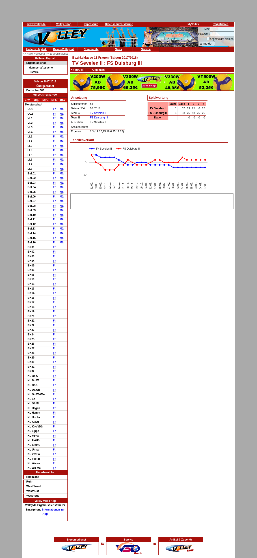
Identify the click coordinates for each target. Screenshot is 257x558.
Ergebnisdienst (36, 62)
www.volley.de (36, 24)
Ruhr (29, 481)
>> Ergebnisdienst (57, 53)
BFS (54, 99)
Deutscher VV (35, 90)
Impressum (91, 24)
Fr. (54, 109)
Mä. (62, 109)
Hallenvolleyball (36, 49)
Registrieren (220, 24)
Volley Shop (63, 24)
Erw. (27, 99)
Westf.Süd (32, 495)
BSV (63, 99)
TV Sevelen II (98, 113)
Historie (34, 72)
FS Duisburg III (99, 117)
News (118, 49)
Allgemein (98, 69)
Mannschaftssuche (41, 67)
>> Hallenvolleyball (34, 53)
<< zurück (77, 69)
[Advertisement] (151, 200)
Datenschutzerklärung (119, 24)
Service (146, 49)
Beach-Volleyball (63, 49)
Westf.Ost (32, 491)
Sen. (45, 99)
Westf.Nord (33, 486)
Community (91, 49)
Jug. (36, 99)
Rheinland (32, 477)
